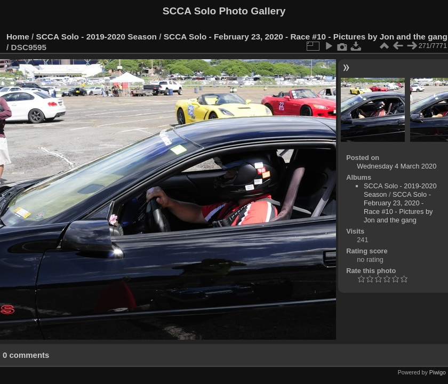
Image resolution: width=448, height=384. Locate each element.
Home (17, 36)
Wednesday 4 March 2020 (396, 166)
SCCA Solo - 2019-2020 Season (96, 36)
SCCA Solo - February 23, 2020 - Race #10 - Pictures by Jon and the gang (305, 36)
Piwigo (437, 372)
